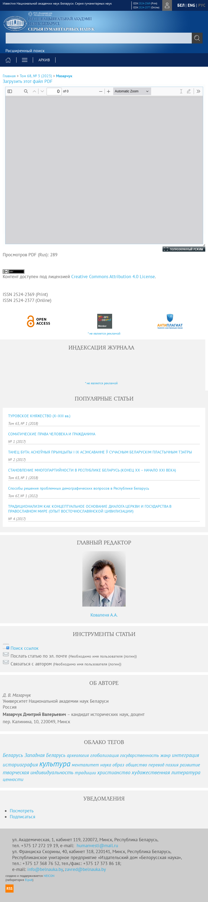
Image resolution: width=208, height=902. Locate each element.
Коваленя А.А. (104, 615)
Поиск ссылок (24, 648)
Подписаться (22, 817)
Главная (9, 75)
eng (191, 5)
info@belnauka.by (45, 869)
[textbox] (104, 38)
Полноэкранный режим (178, 249)
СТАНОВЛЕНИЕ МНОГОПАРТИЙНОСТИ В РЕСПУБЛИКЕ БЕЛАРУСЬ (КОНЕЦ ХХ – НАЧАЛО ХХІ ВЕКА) (92, 470)
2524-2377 (144, 7)
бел (180, 5)
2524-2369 (144, 3)
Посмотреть (22, 811)
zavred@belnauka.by (85, 869)
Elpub (28, 880)
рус (201, 5)
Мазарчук (64, 75)
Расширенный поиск (25, 50)
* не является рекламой (104, 333)
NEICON (49, 876)
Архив (44, 60)
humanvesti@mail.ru (97, 846)
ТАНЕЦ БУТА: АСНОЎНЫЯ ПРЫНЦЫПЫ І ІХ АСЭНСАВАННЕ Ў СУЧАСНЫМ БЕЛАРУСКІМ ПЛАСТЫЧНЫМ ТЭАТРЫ (100, 452)
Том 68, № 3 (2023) (36, 75)
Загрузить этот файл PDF (28, 81)
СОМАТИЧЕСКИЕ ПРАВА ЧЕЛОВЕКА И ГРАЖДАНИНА (51, 434)
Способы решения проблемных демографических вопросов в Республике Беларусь (78, 488)
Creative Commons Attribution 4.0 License (113, 277)
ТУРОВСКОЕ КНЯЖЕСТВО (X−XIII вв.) (39, 415)
